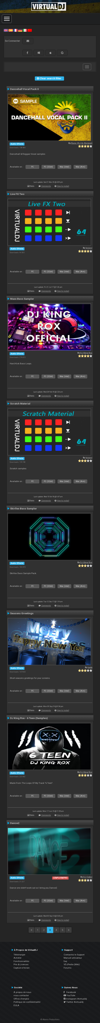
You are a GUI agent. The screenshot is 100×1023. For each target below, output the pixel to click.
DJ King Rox (86, 353)
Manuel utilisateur (73, 958)
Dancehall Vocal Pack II (24, 89)
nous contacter (21, 995)
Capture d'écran (22, 967)
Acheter (17, 958)
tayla (90, 667)
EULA (16, 1005)
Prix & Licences (21, 964)
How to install (63, 186)
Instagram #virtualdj (75, 998)
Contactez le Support (74, 954)
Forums (67, 967)
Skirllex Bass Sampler (23, 508)
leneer (89, 248)
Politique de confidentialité (27, 1002)
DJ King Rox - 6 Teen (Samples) (29, 718)
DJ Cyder (87, 877)
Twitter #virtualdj (73, 1002)
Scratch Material (20, 403)
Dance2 (14, 823)
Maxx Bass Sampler (22, 298)
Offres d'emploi (21, 998)
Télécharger (19, 954)
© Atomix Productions (50, 1019)
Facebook (70, 992)
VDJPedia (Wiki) (72, 964)
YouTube (69, 995)
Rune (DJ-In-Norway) (81, 143)
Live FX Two (17, 193)
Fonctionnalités (21, 961)
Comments (46, 186)
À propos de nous (22, 992)
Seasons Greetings (22, 613)
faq (65, 961)
